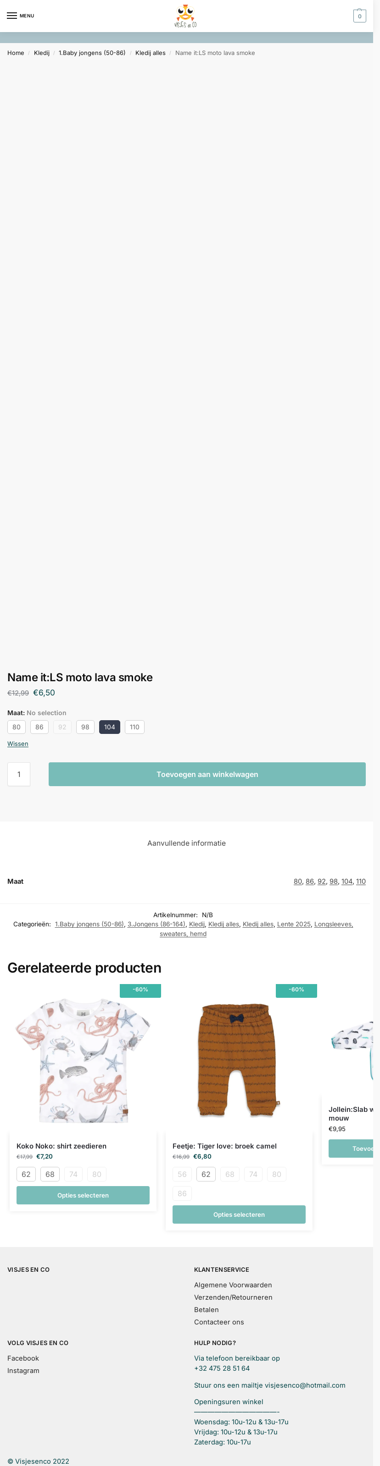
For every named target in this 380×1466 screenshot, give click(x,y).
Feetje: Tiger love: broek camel (225, 1146)
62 (26, 1174)
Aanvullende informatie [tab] (186, 843)
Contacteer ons (219, 1322)
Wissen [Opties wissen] (17, 743)
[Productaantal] (18, 774)
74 (73, 1174)
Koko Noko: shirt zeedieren (61, 1146)
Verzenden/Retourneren (233, 1297)
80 (16, 727)
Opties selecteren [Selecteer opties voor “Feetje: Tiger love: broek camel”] (239, 1214)
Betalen (206, 1310)
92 (62, 727)
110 (135, 727)
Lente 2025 (294, 924)
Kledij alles (150, 52)
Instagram (23, 1371)
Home (15, 52)
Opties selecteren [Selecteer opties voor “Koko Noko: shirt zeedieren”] (83, 1195)
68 (50, 1174)
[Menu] (20, 16)
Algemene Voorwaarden (233, 1285)
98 (85, 727)
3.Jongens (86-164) (156, 924)
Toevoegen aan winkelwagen (207, 774)
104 (109, 727)
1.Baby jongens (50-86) (92, 52)
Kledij (42, 52)
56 (182, 1174)
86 (39, 727)
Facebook (23, 1358)
